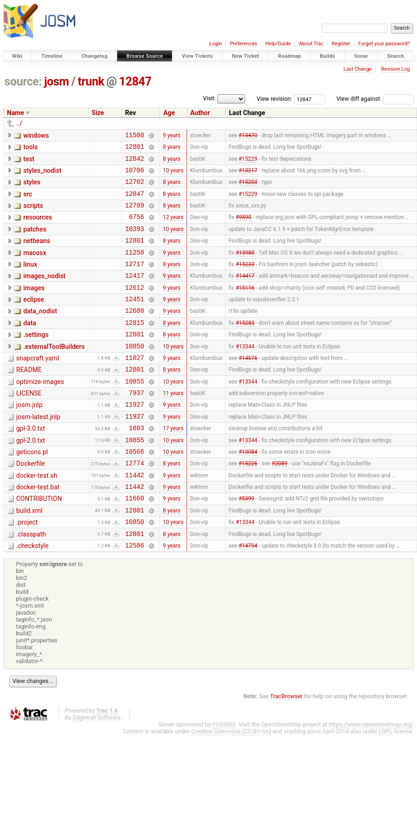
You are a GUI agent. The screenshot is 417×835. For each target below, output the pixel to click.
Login (215, 44)
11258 (134, 267)
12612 (134, 306)
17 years (173, 464)
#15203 (248, 188)
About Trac (311, 44)
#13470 (248, 136)
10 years (173, 175)
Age (169, 112)
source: (23, 81)
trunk (91, 81)
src (27, 201)
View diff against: (375, 98)
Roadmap (289, 56)
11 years (173, 424)
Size (98, 112)
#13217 (248, 175)
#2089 (280, 503)
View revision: (274, 98)
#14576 (248, 385)
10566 (134, 490)
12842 (134, 162)
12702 (134, 188)
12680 (134, 332)
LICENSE (29, 423)
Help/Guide (278, 44)
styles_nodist (42, 174)
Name (15, 112)
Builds (327, 56)
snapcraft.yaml (37, 384)
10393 (134, 241)
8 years (171, 149)
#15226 (248, 503)
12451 (134, 319)
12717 (134, 280)
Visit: (209, 98)
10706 (134, 175)
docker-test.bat (38, 528)
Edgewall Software (97, 767)
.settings (35, 358)
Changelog (94, 56)
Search (395, 56)
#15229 (248, 162)
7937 (136, 424)
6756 (136, 227)
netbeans (36, 253)
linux (30, 279)
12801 (134, 149)
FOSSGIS (223, 774)
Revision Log (395, 69)
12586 (134, 595)
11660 (134, 542)
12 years (173, 228)
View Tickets (197, 56)
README (29, 397)
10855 (134, 411)
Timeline (51, 56)
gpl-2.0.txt (30, 476)
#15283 (245, 345)
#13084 (248, 490)
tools (30, 148)
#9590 (243, 228)
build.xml (29, 555)
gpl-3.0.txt (30, 463)
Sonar (361, 56)
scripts (33, 214)
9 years (171, 136)
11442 (134, 516)
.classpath (31, 581)
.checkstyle (32, 594)
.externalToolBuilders (54, 371)
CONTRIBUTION (39, 541)
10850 (134, 372)
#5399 (246, 542)
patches (34, 240)
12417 (134, 293)
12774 (134, 503)
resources (37, 227)
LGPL (385, 781)
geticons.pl (32, 489)
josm (56, 81)
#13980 (245, 267)
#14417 (245, 293)
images (33, 306)
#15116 (245, 306)
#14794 (248, 594)
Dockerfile (30, 502)
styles (31, 187)
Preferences (243, 44)
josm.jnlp (29, 436)
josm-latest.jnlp (38, 450)
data (29, 345)
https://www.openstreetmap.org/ (371, 774)
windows (36, 135)
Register (340, 44)
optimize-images (40, 410)
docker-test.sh (36, 515)
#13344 (245, 372)
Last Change (357, 69)
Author (200, 112)
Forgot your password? (384, 44)
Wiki (17, 56)
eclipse (33, 319)
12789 (134, 214)
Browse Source (145, 56)
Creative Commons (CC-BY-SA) (231, 781)
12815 (134, 345)
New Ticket (245, 56)
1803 (136, 463)
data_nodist (40, 331)
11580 (134, 136)
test (28, 161)
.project (27, 568)
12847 (135, 81)
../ (19, 123)
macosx (34, 266)
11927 (134, 437)
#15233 (245, 280)
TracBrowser (286, 746)
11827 (134, 385)
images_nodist (44, 292)
